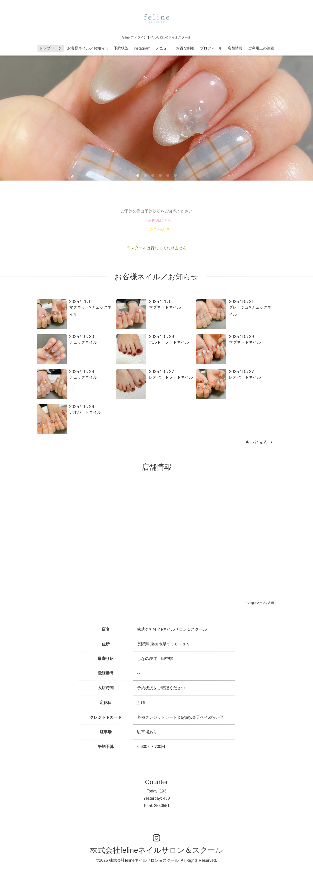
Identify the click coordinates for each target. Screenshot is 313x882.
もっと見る (258, 442)
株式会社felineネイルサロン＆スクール (156, 850)
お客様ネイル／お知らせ (87, 48)
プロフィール (211, 48)
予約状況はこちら (158, 220)
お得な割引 (185, 48)
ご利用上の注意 (261, 48)
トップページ (50, 48)
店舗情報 (235, 48)
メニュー (163, 48)
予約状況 (121, 48)
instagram (142, 48)
